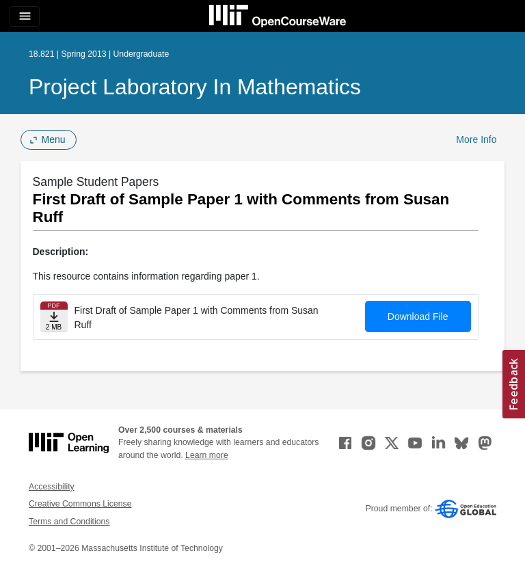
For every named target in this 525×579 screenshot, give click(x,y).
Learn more (206, 455)
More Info (476, 139)
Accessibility (52, 487)
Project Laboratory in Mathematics (195, 87)
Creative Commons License (80, 504)
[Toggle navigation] (25, 16)
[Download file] (54, 316)
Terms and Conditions (69, 521)
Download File (418, 316)
